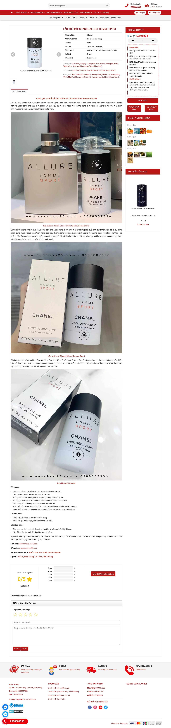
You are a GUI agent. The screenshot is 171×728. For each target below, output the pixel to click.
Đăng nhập (154, 13)
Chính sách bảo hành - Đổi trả (59, 695)
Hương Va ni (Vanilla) (99, 74)
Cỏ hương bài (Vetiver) (82, 77)
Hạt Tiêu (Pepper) (79, 70)
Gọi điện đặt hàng (152, 108)
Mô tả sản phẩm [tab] (19, 92)
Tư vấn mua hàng (134, 108)
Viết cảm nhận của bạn (103, 574)
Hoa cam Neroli (92, 70)
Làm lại (24, 649)
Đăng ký (140, 13)
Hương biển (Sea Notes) (96, 64)
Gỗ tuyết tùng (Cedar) (107, 70)
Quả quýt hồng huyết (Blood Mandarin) (87, 66)
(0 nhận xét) (24, 586)
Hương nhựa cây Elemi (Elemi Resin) (105, 77)
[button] (13, 54)
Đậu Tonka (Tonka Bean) (81, 74)
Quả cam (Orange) (79, 64)
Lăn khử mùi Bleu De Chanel (143, 215)
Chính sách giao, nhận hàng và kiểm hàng (63, 692)
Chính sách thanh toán (56, 699)
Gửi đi (16, 649)
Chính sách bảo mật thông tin (59, 688)
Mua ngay (142, 100)
